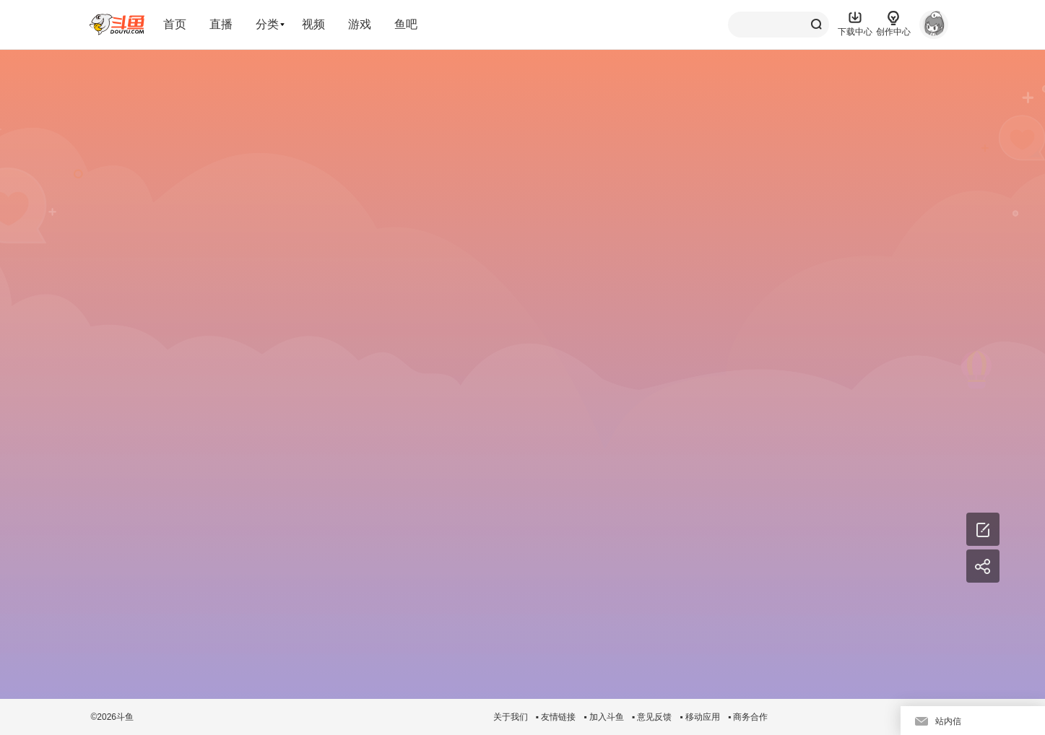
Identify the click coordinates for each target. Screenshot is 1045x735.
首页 (174, 24)
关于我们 (510, 717)
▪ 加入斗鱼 (604, 717)
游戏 (359, 24)
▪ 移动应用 (700, 717)
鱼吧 (405, 24)
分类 (267, 24)
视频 (313, 24)
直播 (221, 24)
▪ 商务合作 (748, 717)
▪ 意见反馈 (652, 717)
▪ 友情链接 (556, 717)
